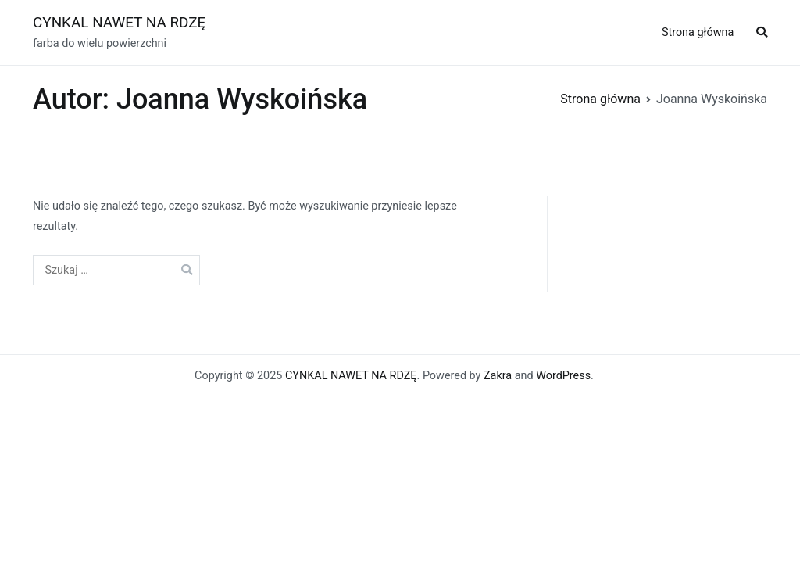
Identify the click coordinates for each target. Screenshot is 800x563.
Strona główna (698, 32)
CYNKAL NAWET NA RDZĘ (119, 22)
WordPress (563, 375)
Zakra (498, 375)
